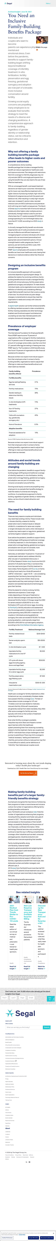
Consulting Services (9, 1033)
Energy (6, 1078)
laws (32, 699)
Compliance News (9, 1115)
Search (46, 1027)
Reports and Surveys (9, 1120)
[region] (28, 1236)
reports (17, 209)
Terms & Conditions (9, 1155)
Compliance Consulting (10, 1050)
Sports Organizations (9, 1094)
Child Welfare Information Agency (31, 625)
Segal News (7, 1123)
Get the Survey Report (28, 773)
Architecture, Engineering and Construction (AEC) (16, 1076)
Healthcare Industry (9, 1084)
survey (35, 569)
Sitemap (13, 1157)
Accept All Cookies (33, 1237)
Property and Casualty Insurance (12, 1066)
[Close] (53, 1233)
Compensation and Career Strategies (13, 1047)
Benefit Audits (8, 1042)
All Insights (7, 1107)
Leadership (7, 1131)
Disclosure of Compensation (22, 1157)
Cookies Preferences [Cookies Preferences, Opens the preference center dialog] (7, 1237)
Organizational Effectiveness (11, 1063)
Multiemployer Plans (9, 1086)
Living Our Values (9, 1139)
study (39, 221)
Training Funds (8, 1100)
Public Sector (8, 1092)
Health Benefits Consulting (11, 1055)
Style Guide (25, 1155)
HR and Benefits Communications (12, 1045)
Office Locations (9, 1023)
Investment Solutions (11, 1061)
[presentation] (44, 998)
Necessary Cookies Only (47, 1237)
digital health (14, 306)
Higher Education (9, 1081)
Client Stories (8, 1112)
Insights (7, 1104)
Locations (7, 1134)
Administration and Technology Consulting (14, 1037)
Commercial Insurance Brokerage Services (14, 1058)
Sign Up (51, 999)
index (35, 812)
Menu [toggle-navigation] (48, 3)
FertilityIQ (13, 607)
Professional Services (10, 1089)
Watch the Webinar (41, 967)
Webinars (7, 1125)
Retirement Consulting (10, 1069)
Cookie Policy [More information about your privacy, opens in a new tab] (22, 1234)
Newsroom (7, 1142)
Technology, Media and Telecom (12, 1097)
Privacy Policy (18, 1155)
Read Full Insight (13, 967)
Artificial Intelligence (9, 1039)
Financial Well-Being (9, 1053)
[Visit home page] (20, 1014)
